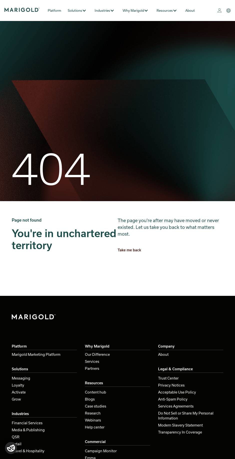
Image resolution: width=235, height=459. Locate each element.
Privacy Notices (171, 385)
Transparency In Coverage (180, 432)
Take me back (129, 250)
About (190, 10)
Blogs (90, 399)
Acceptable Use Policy (177, 392)
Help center (94, 427)
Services (92, 361)
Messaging (21, 378)
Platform (54, 10)
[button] (79, 10)
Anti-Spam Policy (173, 399)
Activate (19, 392)
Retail (16, 444)
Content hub (95, 392)
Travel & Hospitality (28, 451)
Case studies (95, 406)
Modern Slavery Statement (180, 425)
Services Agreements (176, 406)
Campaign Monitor (101, 451)
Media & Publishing (28, 430)
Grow (16, 399)
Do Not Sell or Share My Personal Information (186, 415)
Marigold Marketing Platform (36, 354)
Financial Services (27, 423)
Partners (92, 368)
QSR (15, 437)
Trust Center (168, 378)
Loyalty (18, 385)
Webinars (93, 420)
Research (93, 413)
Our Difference (97, 354)
